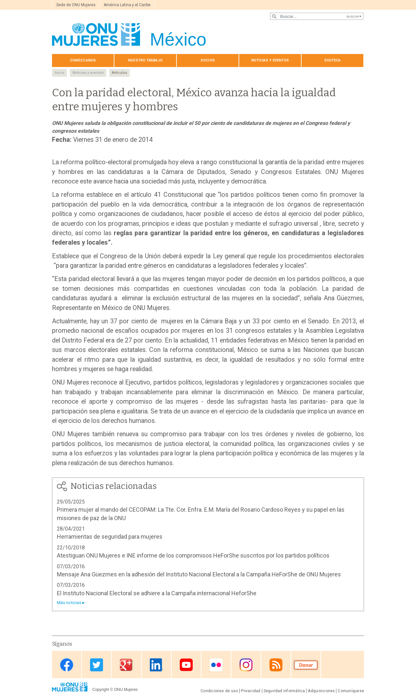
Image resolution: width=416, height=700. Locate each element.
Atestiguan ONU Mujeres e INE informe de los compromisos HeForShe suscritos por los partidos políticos (193, 555)
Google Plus (126, 665)
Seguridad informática (284, 691)
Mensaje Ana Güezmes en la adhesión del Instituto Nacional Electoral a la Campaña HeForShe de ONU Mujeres (199, 574)
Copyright (100, 689)
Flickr (216, 665)
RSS (276, 665)
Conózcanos (83, 60)
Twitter (96, 665)
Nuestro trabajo (145, 60)
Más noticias (69, 602)
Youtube (186, 665)
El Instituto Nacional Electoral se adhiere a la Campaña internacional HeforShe (156, 593)
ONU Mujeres (126, 689)
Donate (305, 665)
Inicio (59, 73)
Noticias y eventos (270, 60)
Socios (208, 60)
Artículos (119, 73)
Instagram (246, 665)
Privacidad (250, 691)
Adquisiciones (321, 691)
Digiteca (332, 60)
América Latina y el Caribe (127, 5)
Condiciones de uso (219, 691)
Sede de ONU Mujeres (76, 5)
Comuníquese (351, 691)
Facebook (66, 665)
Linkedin (156, 665)
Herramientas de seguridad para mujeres (109, 536)
